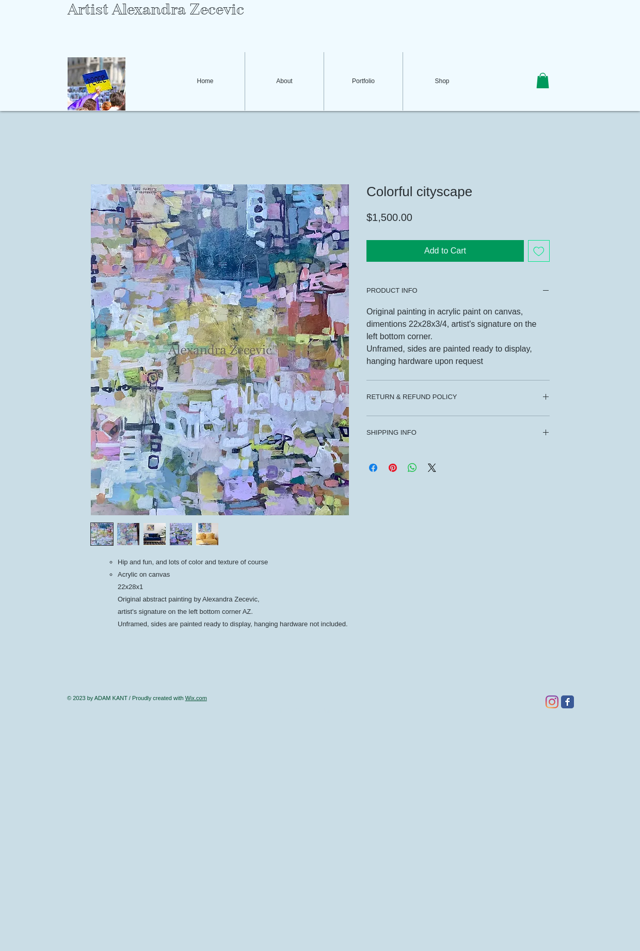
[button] (542, 80)
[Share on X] (432, 468)
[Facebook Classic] (567, 701)
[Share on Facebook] (373, 468)
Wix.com (196, 698)
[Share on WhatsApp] (412, 468)
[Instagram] (552, 701)
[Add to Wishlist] (539, 251)
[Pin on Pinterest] (393, 468)
